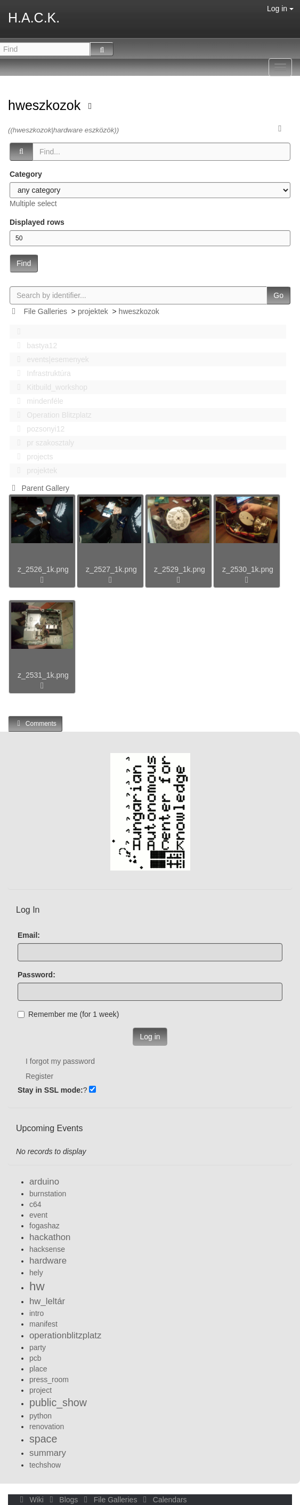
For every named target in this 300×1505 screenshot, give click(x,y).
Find (24, 263)
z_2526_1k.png (43, 569)
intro (36, 1313)
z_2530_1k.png (247, 569)
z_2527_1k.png (111, 569)
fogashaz (44, 1225)
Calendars (163, 1499)
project (40, 1390)
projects (32, 456)
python (40, 1416)
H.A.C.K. (34, 17)
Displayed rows (37, 222)
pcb (35, 1358)
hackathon (49, 1237)
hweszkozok (46, 105)
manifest (43, 1324)
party (37, 1347)
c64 (35, 1204)
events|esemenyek (50, 359)
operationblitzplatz (65, 1335)
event (38, 1215)
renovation (46, 1426)
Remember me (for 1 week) (68, 1014)
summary (47, 1453)
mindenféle (37, 401)
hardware (48, 1261)
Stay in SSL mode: (50, 1090)
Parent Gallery (38, 488)
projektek (93, 311)
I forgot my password (60, 1061)
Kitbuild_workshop (49, 387)
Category (26, 174)
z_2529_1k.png (179, 569)
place (38, 1369)
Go (278, 295)
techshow (45, 1465)
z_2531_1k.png (43, 675)
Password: (36, 974)
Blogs (63, 1499)
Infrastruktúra (41, 373)
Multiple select (33, 203)
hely (36, 1272)
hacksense (47, 1249)
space (43, 1439)
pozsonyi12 (37, 429)
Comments (35, 723)
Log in (280, 8)
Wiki (31, 1499)
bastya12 (34, 345)
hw (37, 1286)
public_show (58, 1402)
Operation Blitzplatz (51, 415)
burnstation (47, 1193)
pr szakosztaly (42, 442)
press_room (49, 1379)
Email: (29, 935)
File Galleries (45, 311)
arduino (44, 1182)
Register (39, 1076)
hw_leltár (47, 1301)
